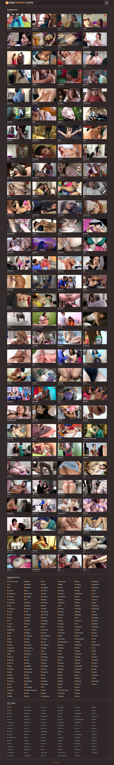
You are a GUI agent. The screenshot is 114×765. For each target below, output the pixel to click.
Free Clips (19, 2)
